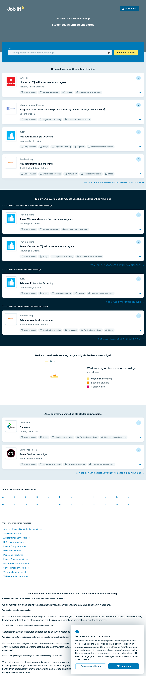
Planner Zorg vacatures (14, 546)
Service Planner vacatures (16, 568)
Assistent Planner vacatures (16, 538)
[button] (109, 53)
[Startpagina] (15, 8)
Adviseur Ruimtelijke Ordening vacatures (22, 529)
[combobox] (60, 52)
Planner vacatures (12, 550)
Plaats (10, 48)
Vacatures (60, 18)
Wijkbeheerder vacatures (15, 576)
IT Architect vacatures (13, 542)
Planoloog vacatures (13, 555)
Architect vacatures (12, 533)
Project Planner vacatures (15, 559)
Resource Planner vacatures (17, 563)
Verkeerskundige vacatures (16, 572)
